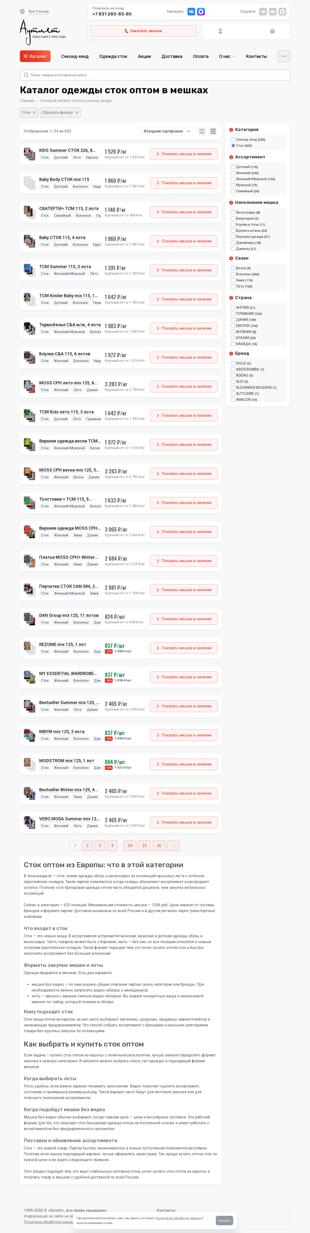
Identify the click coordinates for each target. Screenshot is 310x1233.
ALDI (239, 381)
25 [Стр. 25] (144, 845)
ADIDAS (242, 375)
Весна (241, 268)
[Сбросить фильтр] (60, 113)
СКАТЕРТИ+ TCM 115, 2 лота (69, 208)
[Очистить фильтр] (29, 113)
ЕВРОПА (242, 326)
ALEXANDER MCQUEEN (254, 387)
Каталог (35, 56)
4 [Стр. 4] (112, 845)
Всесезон (243, 274)
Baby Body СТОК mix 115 (64, 179)
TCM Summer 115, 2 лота (65, 266)
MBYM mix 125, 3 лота (62, 731)
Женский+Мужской (251, 179)
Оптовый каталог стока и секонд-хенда (75, 100)
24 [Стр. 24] (130, 845)
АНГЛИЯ (242, 308)
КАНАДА (243, 344)
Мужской (243, 185)
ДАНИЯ (242, 320)
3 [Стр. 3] (100, 845)
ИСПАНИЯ (243, 332)
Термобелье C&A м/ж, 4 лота (70, 324)
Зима (240, 280)
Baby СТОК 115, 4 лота (62, 237)
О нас (227, 56)
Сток (240, 145)
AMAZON (243, 400)
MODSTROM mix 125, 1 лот (66, 760)
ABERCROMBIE (247, 369)
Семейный (244, 191)
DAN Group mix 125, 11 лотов (69, 615)
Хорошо (224, 1220)
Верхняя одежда (249, 237)
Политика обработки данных (50, 1222)
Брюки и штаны (248, 231)
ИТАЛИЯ (242, 338)
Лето (240, 286)
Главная (27, 100)
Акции (144, 56)
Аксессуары (245, 212)
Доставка (172, 56)
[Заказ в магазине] (167, 131)
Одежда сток (113, 56)
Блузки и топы (247, 224)
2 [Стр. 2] (87, 845)
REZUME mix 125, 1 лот (62, 644)
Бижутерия (245, 218)
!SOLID (241, 363)
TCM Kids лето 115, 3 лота (66, 411)
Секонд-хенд (75, 56)
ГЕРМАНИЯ (245, 314)
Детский (243, 167)
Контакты (256, 56)
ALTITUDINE (245, 393)
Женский (243, 173)
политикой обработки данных (178, 1218)
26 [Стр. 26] (159, 845)
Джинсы (243, 249)
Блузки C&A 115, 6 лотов (64, 353)
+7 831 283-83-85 (112, 14)
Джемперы (245, 243)
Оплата (201, 56)
